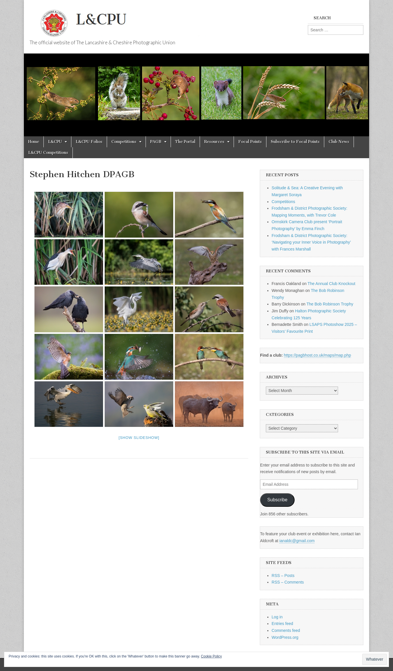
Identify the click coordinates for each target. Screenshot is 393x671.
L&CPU (55, 141)
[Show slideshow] (139, 437)
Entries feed (282, 623)
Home (33, 141)
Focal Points (250, 141)
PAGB (155, 141)
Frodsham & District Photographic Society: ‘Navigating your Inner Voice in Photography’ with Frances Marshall (311, 242)
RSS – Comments (288, 582)
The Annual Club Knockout (331, 283)
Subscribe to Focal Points (295, 141)
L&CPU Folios (89, 141)
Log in (277, 617)
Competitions (123, 141)
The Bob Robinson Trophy (329, 304)
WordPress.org (285, 637)
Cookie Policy (211, 656)
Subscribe (277, 499)
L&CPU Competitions (48, 152)
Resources (214, 141)
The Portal (185, 141)
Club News (339, 141)
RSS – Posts (283, 575)
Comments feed (286, 630)
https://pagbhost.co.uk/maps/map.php (317, 355)
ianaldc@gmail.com (296, 540)
